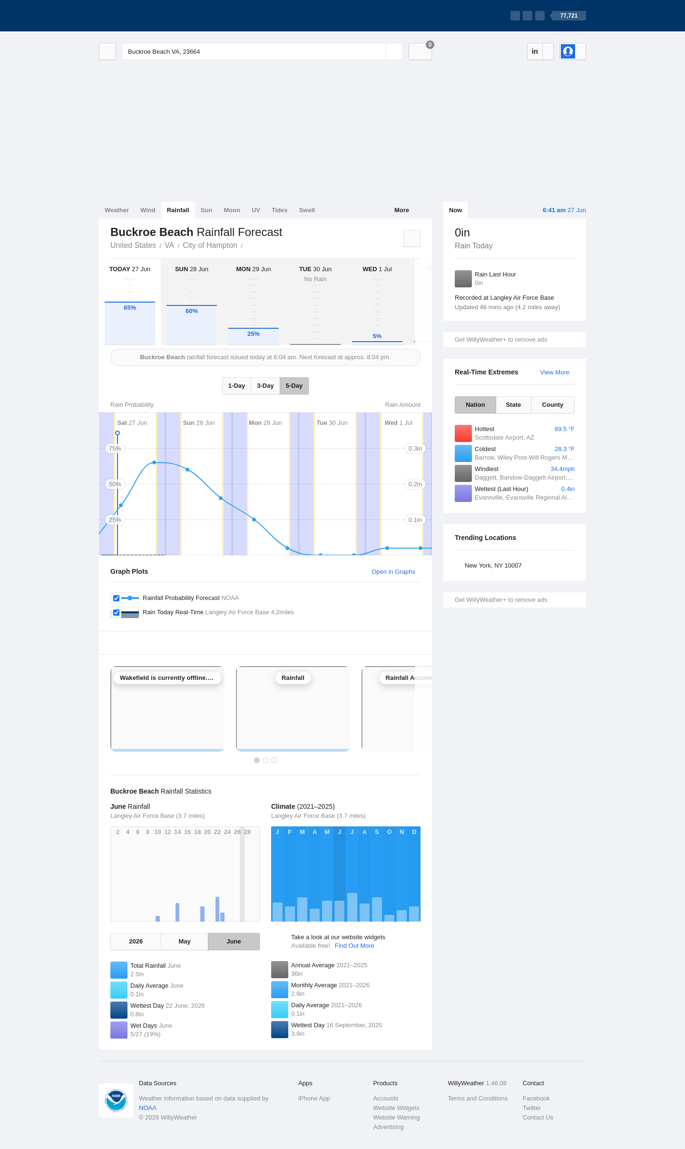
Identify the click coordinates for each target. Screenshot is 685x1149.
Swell (307, 210)
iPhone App (314, 1098)
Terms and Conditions (478, 1098)
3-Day (265, 385)
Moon (232, 210)
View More (554, 372)
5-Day (294, 385)
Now (455, 210)
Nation (475, 404)
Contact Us (538, 1117)
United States (133, 245)
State (513, 404)
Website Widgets (396, 1107)
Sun (207, 210)
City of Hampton (210, 245)
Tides (280, 210)
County (553, 404)
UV (256, 210)
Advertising (388, 1126)
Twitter (532, 1107)
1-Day (236, 385)
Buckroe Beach (248, 244)
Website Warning (396, 1117)
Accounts (385, 1098)
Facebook (536, 1098)
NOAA (148, 1107)
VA (169, 245)
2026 (136, 941)
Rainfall (178, 210)
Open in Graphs (393, 571)
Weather (117, 210)
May (184, 941)
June (233, 941)
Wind (148, 210)
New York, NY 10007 (493, 565)
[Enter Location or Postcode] (262, 51)
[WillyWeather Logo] (143, 16)
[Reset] (378, 51)
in (535, 51)
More (401, 210)
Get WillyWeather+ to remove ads (501, 339)
